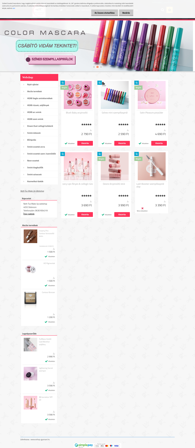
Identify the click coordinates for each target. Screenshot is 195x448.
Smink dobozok (34, 132)
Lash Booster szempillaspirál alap (150, 185)
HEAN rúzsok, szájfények (38, 105)
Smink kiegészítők (35, 167)
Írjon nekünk (28, 214)
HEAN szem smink (35, 119)
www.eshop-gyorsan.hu (40, 439)
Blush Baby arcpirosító (77, 112)
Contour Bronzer (48, 292)
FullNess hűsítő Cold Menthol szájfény (45, 342)
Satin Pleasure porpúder (151, 112)
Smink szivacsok (34, 174)
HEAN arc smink (34, 112)
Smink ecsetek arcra (36, 146)
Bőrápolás (31, 139)
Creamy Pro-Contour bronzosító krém (46, 233)
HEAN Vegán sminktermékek (39, 98)
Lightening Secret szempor (46, 369)
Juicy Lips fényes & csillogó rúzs (77, 184)
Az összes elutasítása (105, 12)
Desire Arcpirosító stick (114, 184)
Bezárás (126, 12)
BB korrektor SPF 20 (46, 398)
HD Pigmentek (49, 263)
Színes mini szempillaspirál (115, 112)
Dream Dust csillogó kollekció (40, 126)
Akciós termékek (34, 91)
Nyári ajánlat (32, 84)
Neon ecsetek (33, 160)
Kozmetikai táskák (35, 181)
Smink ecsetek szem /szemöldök (41, 153)
